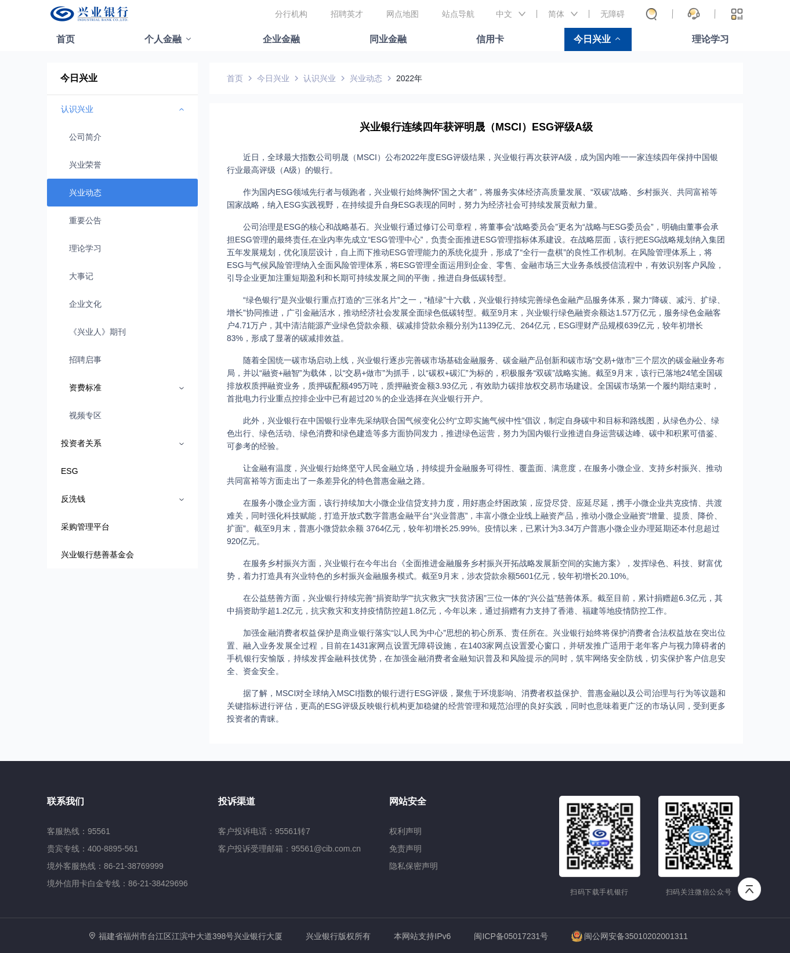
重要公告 (85, 220)
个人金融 (163, 39)
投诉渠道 (236, 801)
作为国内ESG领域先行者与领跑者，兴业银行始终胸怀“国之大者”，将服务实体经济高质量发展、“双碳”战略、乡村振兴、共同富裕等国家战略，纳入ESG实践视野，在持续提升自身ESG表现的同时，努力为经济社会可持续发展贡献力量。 (472, 198)
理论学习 (710, 39)
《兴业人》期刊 (97, 331)
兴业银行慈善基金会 (97, 554)
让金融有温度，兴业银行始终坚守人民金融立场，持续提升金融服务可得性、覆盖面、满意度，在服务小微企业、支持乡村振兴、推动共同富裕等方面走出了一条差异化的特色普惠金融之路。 (474, 474)
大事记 (81, 276)
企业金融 (281, 39)
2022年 (409, 78)
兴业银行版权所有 (338, 936)
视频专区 (85, 415)
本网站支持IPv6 (422, 936)
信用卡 (490, 39)
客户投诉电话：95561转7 (264, 831)
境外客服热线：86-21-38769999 (105, 866)
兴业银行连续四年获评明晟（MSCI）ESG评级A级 (476, 127)
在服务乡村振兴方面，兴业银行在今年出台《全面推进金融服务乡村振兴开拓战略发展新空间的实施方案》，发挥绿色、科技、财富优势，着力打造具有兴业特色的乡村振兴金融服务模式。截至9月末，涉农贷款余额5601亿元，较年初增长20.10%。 (474, 570)
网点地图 (402, 14)
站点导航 (458, 14)
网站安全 (407, 801)
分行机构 (291, 14)
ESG (69, 471)
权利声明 (405, 831)
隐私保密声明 (413, 866)
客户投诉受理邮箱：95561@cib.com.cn (289, 848)
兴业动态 (85, 192)
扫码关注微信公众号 (699, 892)
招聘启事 (85, 359)
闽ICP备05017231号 (511, 936)
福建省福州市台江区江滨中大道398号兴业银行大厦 (190, 936)
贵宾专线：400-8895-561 (92, 848)
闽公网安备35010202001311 (629, 936)
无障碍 (612, 14)
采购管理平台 (85, 526)
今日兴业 (592, 39)
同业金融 (388, 39)
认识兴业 (319, 78)
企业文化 (85, 304)
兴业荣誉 (85, 164)
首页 (65, 39)
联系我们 (65, 801)
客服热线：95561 (78, 831)
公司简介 (85, 137)
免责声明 (405, 848)
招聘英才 (347, 14)
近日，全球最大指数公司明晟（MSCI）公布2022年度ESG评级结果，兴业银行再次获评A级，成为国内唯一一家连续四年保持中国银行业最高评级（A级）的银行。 (472, 164)
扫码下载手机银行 (599, 892)
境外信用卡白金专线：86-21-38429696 (117, 883)
